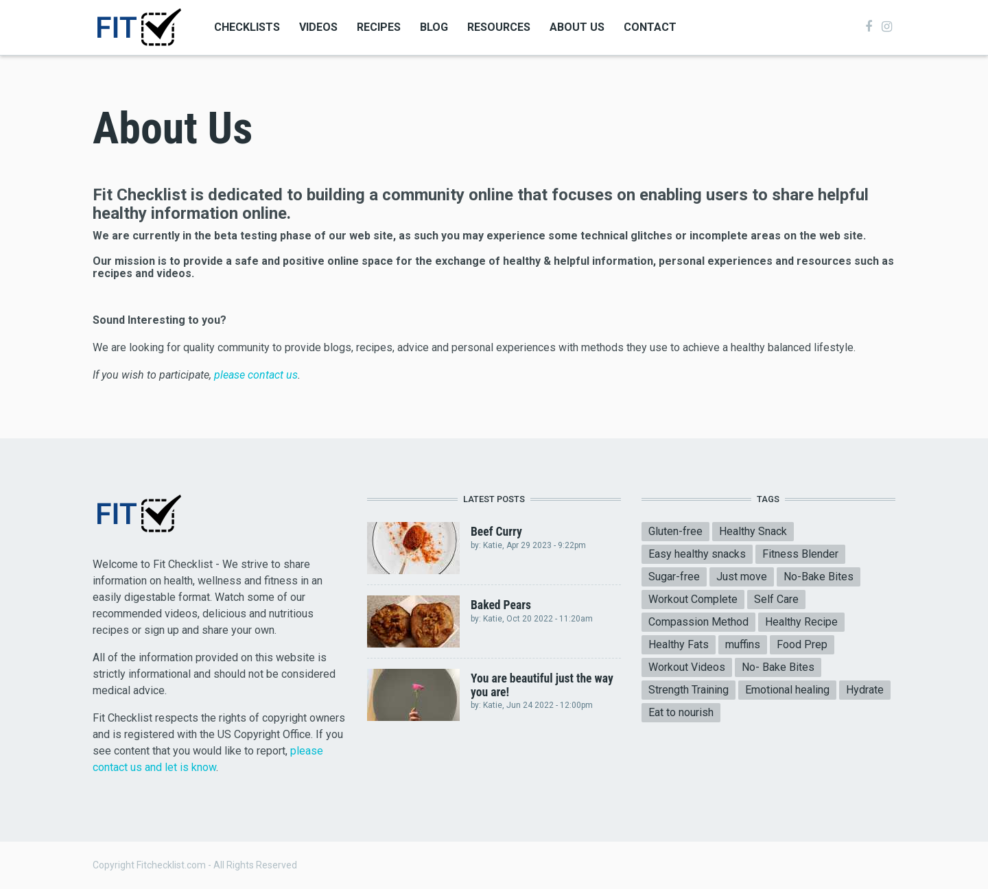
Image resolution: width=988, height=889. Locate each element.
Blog (434, 27)
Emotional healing (787, 689)
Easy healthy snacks (697, 553)
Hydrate (865, 689)
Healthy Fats (678, 644)
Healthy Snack (753, 531)
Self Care (776, 599)
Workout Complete (693, 599)
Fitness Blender (800, 553)
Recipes (379, 27)
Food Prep (802, 644)
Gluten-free (675, 531)
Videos (318, 27)
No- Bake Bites (778, 667)
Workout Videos (686, 667)
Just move (741, 576)
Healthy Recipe (801, 621)
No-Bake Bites (819, 576)
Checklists (247, 27)
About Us (577, 27)
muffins (742, 644)
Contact (650, 27)
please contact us (254, 374)
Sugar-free (674, 576)
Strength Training (688, 689)
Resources (498, 27)
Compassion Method (698, 621)
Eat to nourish (681, 712)
